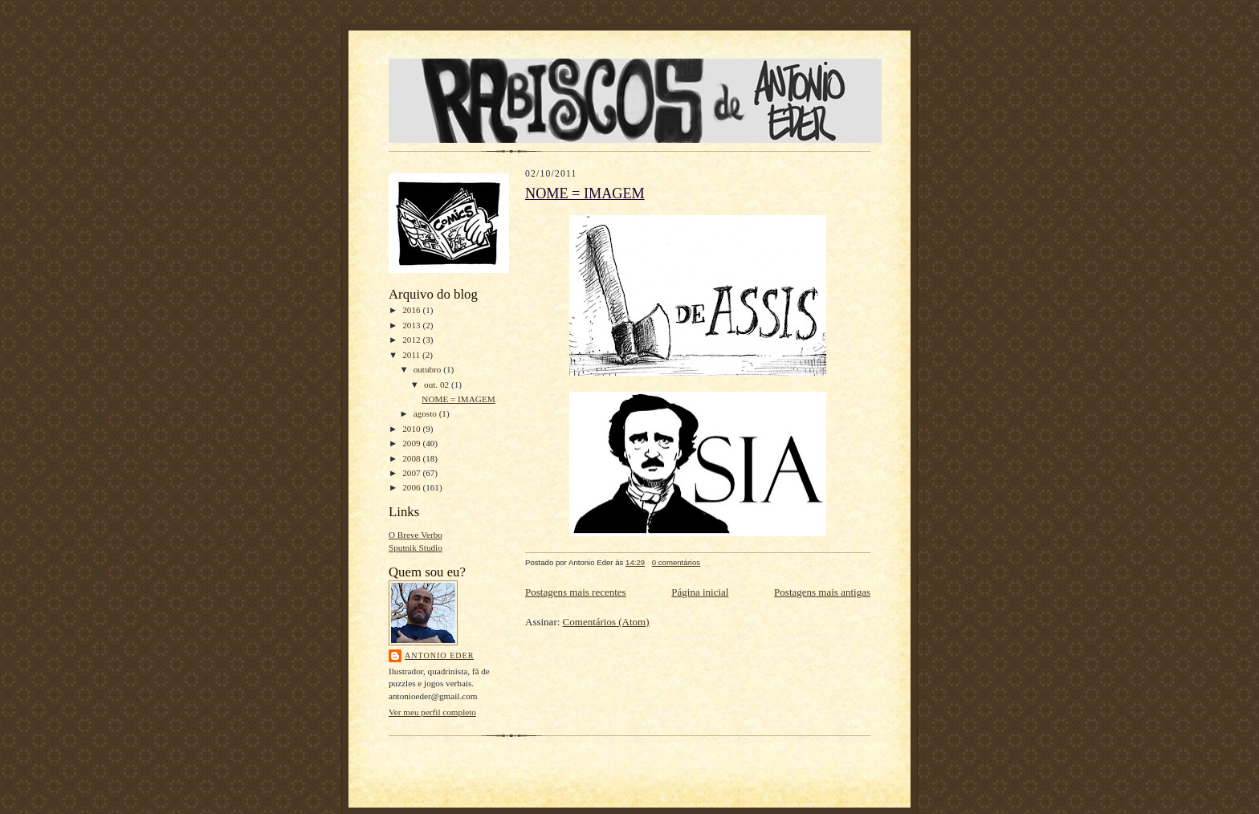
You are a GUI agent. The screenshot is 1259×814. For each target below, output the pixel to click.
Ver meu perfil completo (432, 712)
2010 (412, 428)
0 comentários (676, 562)
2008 (412, 458)
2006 (412, 487)
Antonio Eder (439, 655)
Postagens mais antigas (822, 592)
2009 (412, 443)
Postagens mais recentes (575, 592)
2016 (412, 310)
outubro (429, 369)
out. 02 (437, 384)
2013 (412, 325)
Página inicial (699, 592)
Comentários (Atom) (606, 622)
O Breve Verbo (415, 534)
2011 (412, 355)
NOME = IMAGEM (458, 399)
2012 (412, 339)
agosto (426, 413)
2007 (412, 473)
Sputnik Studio (415, 547)
